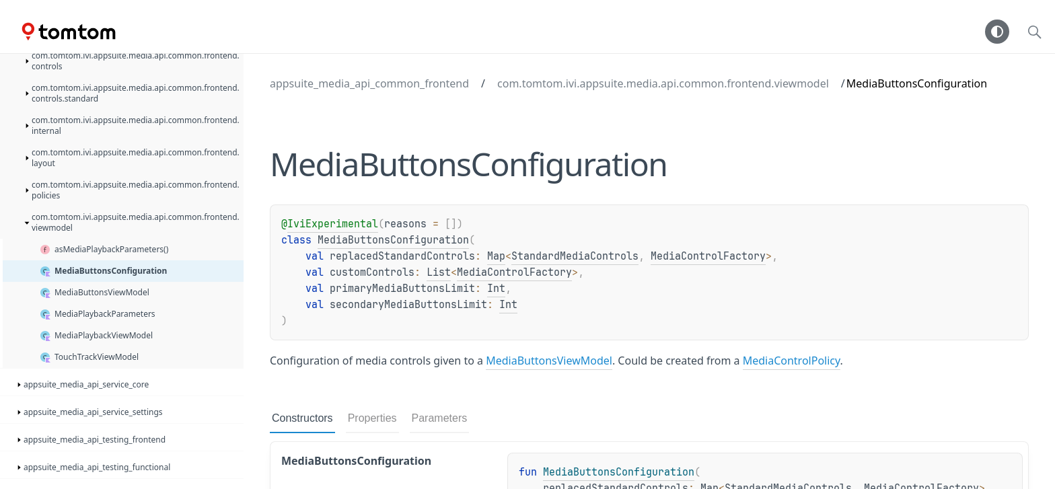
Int (496, 288)
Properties (372, 418)
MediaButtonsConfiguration (393, 240)
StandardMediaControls (575, 256)
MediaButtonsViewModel (549, 360)
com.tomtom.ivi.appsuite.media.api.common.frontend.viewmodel (663, 83)
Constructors (302, 418)
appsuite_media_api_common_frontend (369, 83)
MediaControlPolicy (791, 360)
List (439, 272)
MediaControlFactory (708, 256)
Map (496, 256)
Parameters (440, 418)
